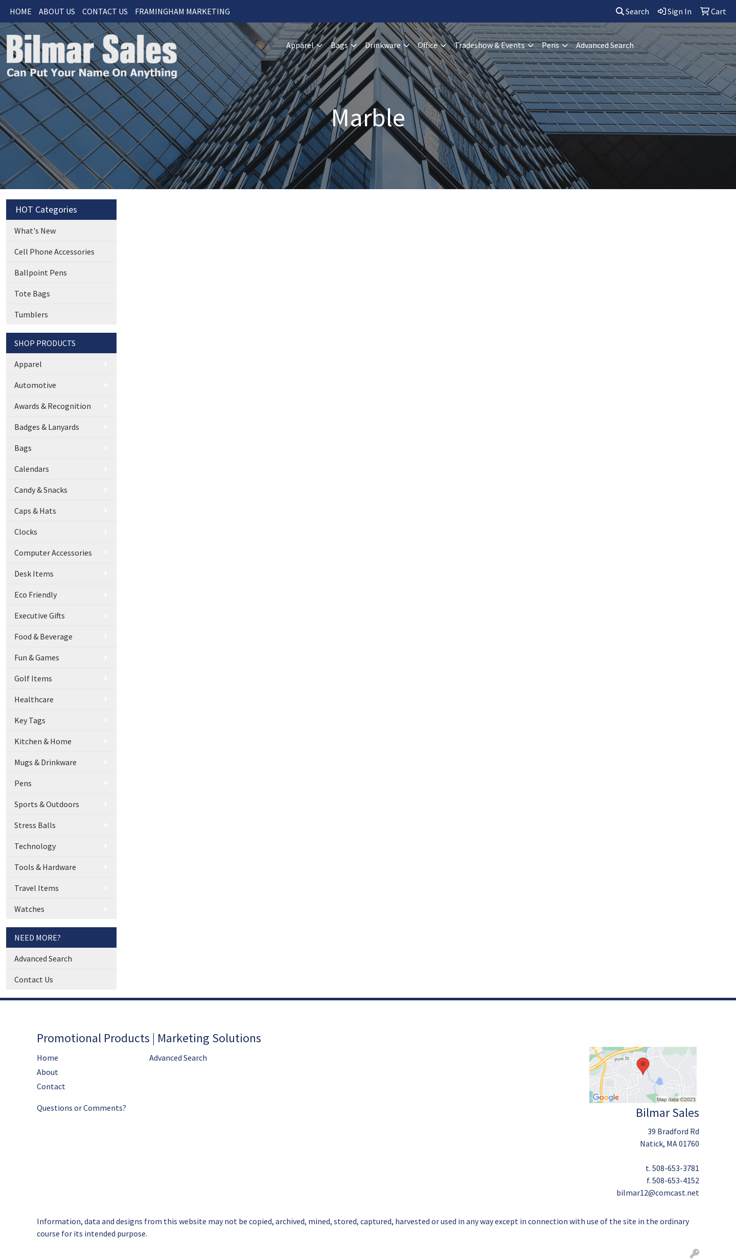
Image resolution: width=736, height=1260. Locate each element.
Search (632, 11)
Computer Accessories (53, 552)
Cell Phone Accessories (54, 251)
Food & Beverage (43, 636)
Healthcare (34, 699)
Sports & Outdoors (46, 804)
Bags (339, 45)
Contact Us (33, 979)
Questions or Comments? (81, 1108)
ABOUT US (57, 11)
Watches (29, 909)
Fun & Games (36, 657)
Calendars (31, 469)
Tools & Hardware (45, 867)
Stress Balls (35, 825)
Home (47, 1057)
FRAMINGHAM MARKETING (182, 11)
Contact (51, 1086)
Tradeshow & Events (489, 45)
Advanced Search (605, 45)
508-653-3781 (675, 1168)
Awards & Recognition (52, 406)
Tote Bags (32, 293)
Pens (550, 45)
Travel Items (36, 888)
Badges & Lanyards (46, 427)
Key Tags (29, 720)
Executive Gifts (39, 615)
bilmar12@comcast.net (657, 1192)
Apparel (300, 45)
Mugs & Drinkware (45, 762)
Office (428, 45)
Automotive (35, 385)
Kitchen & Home (43, 741)
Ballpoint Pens (40, 272)
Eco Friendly (35, 594)
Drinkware (383, 45)
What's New (35, 230)
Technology (35, 846)
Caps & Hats (35, 511)
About (47, 1072)
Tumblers (31, 314)
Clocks (25, 531)
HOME (21, 11)
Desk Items (34, 573)
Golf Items (33, 678)
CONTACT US (105, 11)
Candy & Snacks (40, 490)
